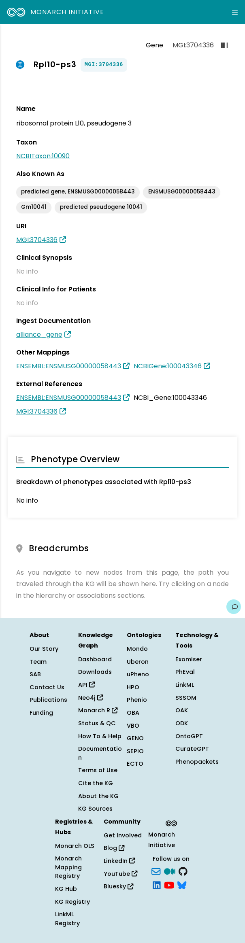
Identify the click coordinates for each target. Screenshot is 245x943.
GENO (135, 738)
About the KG (98, 796)
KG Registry (72, 902)
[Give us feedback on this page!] (233, 606)
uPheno (138, 674)
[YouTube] (169, 884)
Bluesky (118, 886)
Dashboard (95, 659)
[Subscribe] (155, 870)
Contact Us (47, 687)
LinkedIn (119, 861)
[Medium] (169, 870)
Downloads (95, 672)
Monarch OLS (74, 846)
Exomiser (188, 659)
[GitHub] (183, 870)
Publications (48, 700)
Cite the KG (95, 783)
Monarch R (97, 710)
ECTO (135, 764)
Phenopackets (197, 762)
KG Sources (95, 809)
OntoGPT (189, 736)
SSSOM (185, 698)
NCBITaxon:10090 (43, 156)
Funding (41, 713)
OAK (181, 710)
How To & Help (99, 736)
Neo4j (90, 698)
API (86, 685)
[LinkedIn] (157, 884)
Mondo (137, 649)
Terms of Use (97, 770)
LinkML (184, 685)
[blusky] (181, 884)
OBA (133, 713)
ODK (181, 723)
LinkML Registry (67, 918)
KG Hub (66, 889)
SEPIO (135, 751)
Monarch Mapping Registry (68, 867)
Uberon (138, 662)
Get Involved (123, 835)
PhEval (185, 672)
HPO (133, 687)
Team (38, 662)
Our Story (44, 649)
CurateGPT (192, 749)
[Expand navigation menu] (235, 12)
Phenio (137, 700)
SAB (35, 674)
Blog (114, 848)
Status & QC (97, 723)
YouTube (120, 874)
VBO (133, 726)
